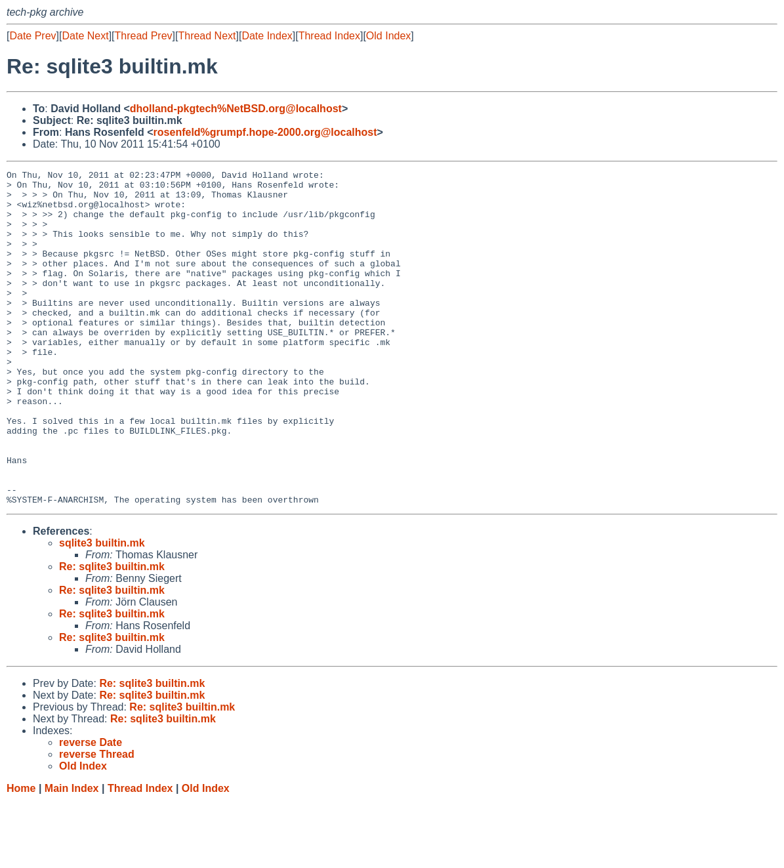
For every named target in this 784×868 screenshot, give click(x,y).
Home (21, 855)
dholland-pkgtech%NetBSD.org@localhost (236, 108)
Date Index (266, 35)
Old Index (388, 35)
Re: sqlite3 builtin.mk (112, 633)
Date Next (85, 35)
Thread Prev (144, 35)
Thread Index (329, 35)
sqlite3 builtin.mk (102, 609)
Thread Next (207, 35)
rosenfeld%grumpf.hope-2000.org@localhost (265, 132)
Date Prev (32, 35)
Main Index (72, 855)
